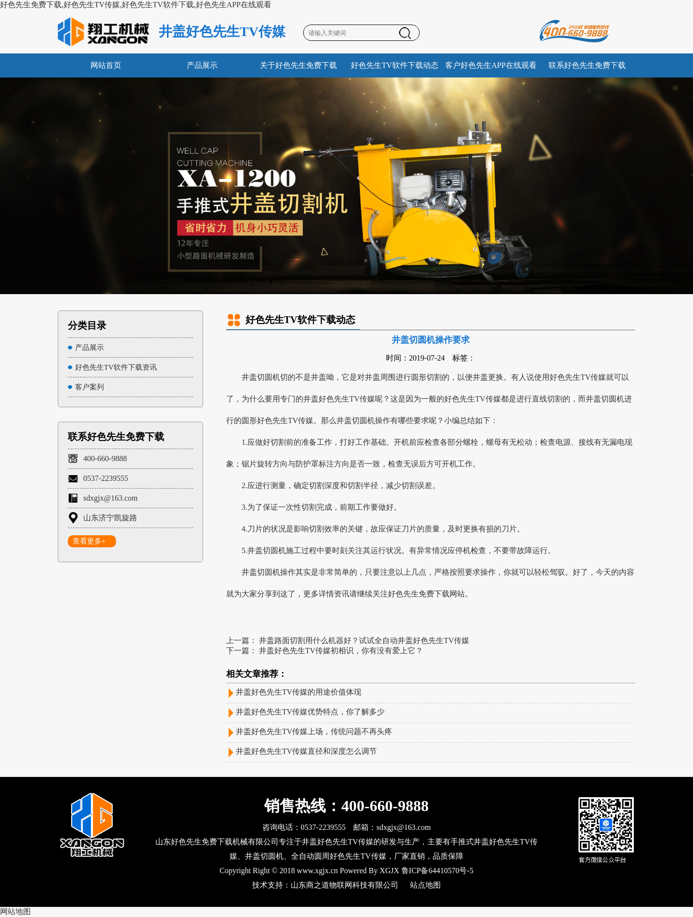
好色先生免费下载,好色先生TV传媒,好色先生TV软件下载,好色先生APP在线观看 (135, 4)
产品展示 (202, 65)
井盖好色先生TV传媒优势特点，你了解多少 (310, 712)
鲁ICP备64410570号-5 (437, 870)
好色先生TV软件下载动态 (394, 65)
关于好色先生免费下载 (298, 65)
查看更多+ (89, 541)
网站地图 (15, 911)
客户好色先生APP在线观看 (490, 65)
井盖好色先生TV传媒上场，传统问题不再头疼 (314, 731)
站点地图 (425, 885)
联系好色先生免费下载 (587, 65)
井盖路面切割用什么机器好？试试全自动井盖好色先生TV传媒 (364, 640)
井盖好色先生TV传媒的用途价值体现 (298, 692)
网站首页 (105, 65)
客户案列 (89, 387)
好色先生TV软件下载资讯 (116, 367)
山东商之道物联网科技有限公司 (344, 885)
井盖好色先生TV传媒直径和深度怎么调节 (306, 751)
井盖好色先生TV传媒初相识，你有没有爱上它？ (341, 650)
